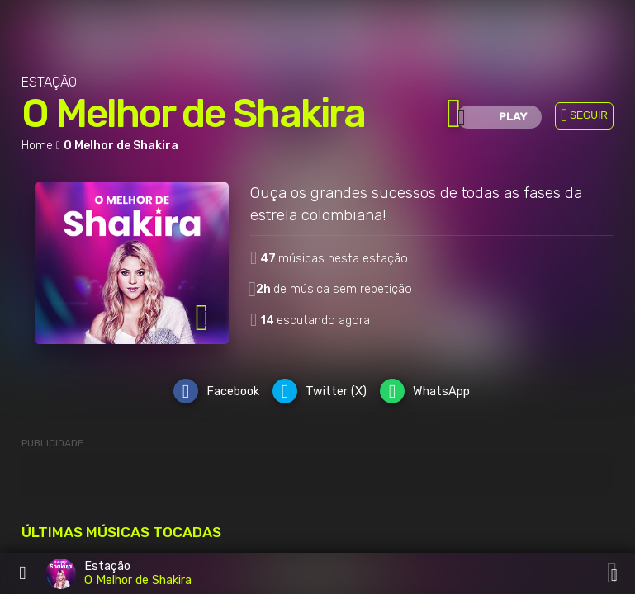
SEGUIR (589, 115)
